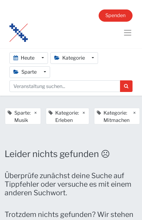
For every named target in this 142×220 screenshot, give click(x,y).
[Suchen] (126, 86)
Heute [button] (24, 58)
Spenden (115, 15)
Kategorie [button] (70, 58)
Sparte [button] (25, 72)
